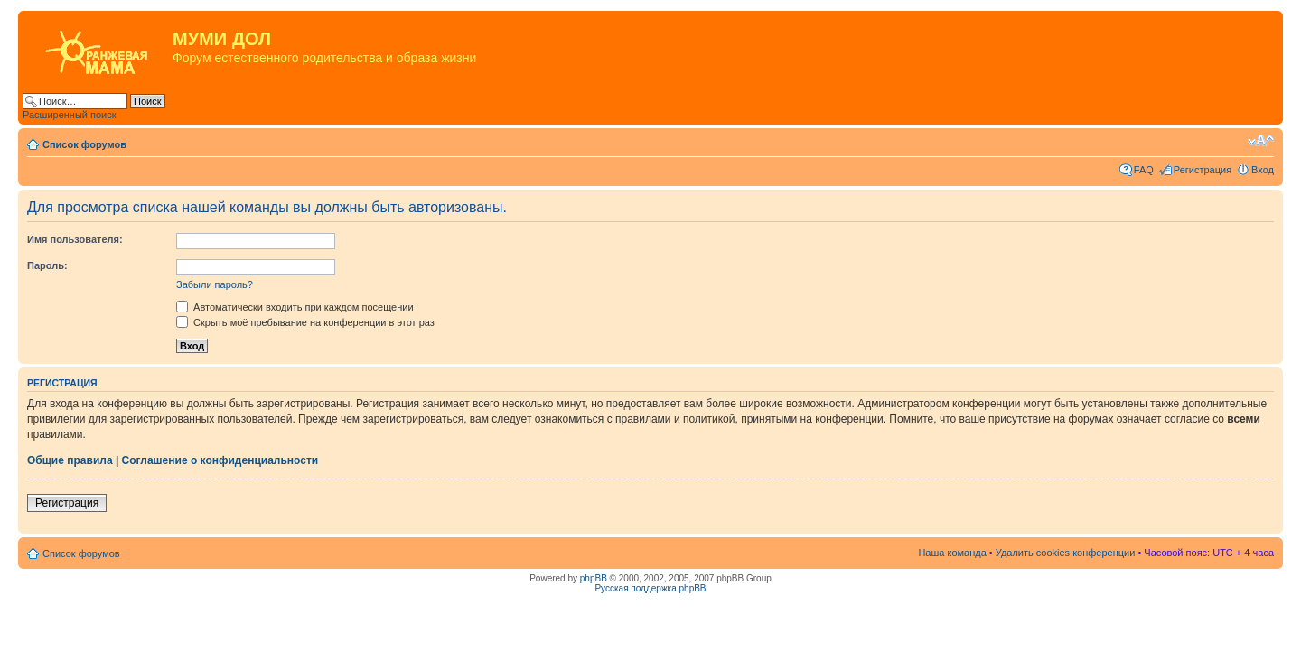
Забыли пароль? (214, 284)
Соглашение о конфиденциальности (220, 460)
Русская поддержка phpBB (650, 588)
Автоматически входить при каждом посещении (295, 307)
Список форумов (84, 144)
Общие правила (70, 460)
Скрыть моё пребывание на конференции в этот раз (305, 322)
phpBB (593, 578)
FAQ (1144, 169)
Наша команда (952, 552)
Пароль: (47, 265)
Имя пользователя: (75, 239)
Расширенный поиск (70, 114)
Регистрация (1202, 169)
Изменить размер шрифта (1261, 141)
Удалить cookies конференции (1066, 552)
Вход (1262, 169)
